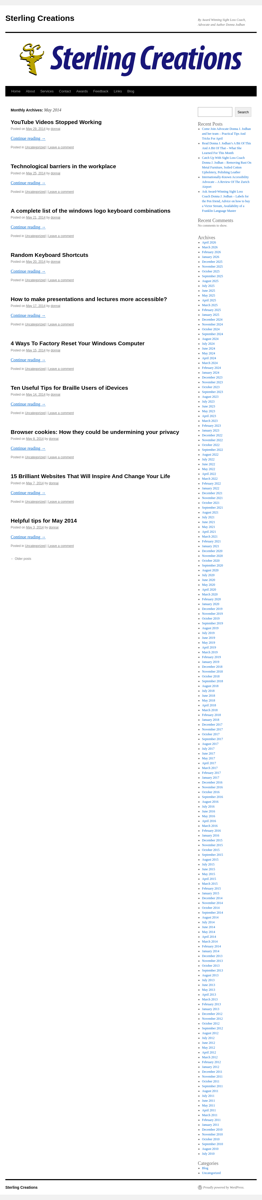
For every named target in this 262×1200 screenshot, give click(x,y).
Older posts (21, 559)
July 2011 (208, 1096)
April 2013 (209, 994)
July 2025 (208, 286)
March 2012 (210, 1057)
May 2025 (208, 295)
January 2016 (210, 835)
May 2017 (208, 758)
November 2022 (212, 440)
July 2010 (208, 1154)
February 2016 (211, 830)
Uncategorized (35, 147)
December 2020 (212, 551)
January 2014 (210, 951)
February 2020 (211, 599)
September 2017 (212, 739)
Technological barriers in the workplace (63, 166)
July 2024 (208, 344)
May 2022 (208, 469)
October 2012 (211, 1023)
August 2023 (210, 397)
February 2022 (211, 483)
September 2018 (212, 681)
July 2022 (208, 459)
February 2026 (211, 252)
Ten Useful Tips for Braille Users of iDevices (69, 388)
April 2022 (209, 474)
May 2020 (208, 585)
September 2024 (212, 334)
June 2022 (208, 464)
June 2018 (208, 696)
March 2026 (210, 247)
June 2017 (208, 753)
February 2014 (211, 946)
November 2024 (212, 324)
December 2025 (212, 262)
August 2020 (210, 570)
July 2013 (208, 980)
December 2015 (212, 840)
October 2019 (211, 618)
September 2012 (212, 1028)
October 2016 (211, 792)
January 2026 (210, 257)
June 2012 (208, 1043)
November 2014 (212, 903)
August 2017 (210, 744)
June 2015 (208, 869)
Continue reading (28, 138)
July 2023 (208, 401)
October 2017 (211, 734)
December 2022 (212, 435)
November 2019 (212, 614)
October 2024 (211, 329)
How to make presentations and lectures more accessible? (89, 299)
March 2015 (210, 884)
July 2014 (208, 922)
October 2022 (211, 445)
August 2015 (210, 859)
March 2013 (210, 999)
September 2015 (212, 855)
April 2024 (209, 358)
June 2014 (208, 927)
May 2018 (208, 700)
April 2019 (209, 647)
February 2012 (211, 1062)
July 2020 (208, 575)
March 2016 (210, 826)
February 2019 (211, 657)
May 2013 (208, 990)
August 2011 (210, 1091)
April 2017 (209, 763)
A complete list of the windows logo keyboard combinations (91, 211)
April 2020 (209, 589)
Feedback (100, 91)
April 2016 (209, 821)
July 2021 (208, 517)
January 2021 (210, 546)
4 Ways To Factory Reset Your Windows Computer (78, 343)
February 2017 (211, 773)
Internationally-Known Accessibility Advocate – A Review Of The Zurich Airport (225, 182)
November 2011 (212, 1076)
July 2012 (208, 1038)
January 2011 (210, 1125)
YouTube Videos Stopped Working (56, 122)
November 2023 (212, 382)
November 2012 (212, 1019)
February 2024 (211, 368)
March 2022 (210, 479)
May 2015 (208, 874)
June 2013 (208, 985)
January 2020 (210, 604)
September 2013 (212, 970)
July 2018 (208, 691)
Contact (65, 91)
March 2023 (210, 421)
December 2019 (212, 609)
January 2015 (210, 893)
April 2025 (209, 300)
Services (47, 91)
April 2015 (209, 879)
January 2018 (210, 720)
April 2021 (209, 532)
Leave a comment (61, 147)
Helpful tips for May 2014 (44, 521)
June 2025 (208, 290)
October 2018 (211, 676)
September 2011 (212, 1086)
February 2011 (211, 1120)
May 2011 (208, 1105)
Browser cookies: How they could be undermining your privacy (95, 432)
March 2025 (210, 305)
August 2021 (210, 512)
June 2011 (208, 1100)
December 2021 (212, 493)
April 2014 (209, 937)
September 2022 (212, 450)
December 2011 (212, 1072)
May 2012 (208, 1047)
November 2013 (212, 961)
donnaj (55, 129)
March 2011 (210, 1115)
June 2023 (208, 406)
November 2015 (212, 845)
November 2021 (212, 498)
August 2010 (210, 1149)
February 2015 (211, 888)
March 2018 (210, 710)
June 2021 (208, 522)
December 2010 (212, 1129)
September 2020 (212, 565)
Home (16, 91)
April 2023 (209, 416)
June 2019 (208, 638)
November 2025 (212, 266)
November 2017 (212, 729)
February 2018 (211, 715)
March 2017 (210, 768)
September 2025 (212, 276)
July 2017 (208, 749)
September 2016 (212, 797)
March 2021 (210, 536)
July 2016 (208, 806)
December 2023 (212, 377)
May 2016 (208, 816)
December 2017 (212, 724)
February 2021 (211, 541)
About (30, 91)
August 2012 (210, 1033)
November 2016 (212, 787)
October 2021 (211, 503)
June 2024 (208, 348)
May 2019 (208, 642)
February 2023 (211, 426)
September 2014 (212, 912)
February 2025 (211, 310)
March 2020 (210, 594)
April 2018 (209, 705)
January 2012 (210, 1067)
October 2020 (211, 560)
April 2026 (209, 242)
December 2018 (212, 667)
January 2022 (210, 488)
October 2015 (211, 850)
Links (118, 91)
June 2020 (208, 580)
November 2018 (212, 671)
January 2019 (210, 662)
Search (243, 112)
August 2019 (210, 628)
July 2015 (208, 864)
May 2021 (208, 527)
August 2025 (210, 281)
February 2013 (211, 1004)
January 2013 (210, 1009)
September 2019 (212, 623)
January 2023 (210, 430)
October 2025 (211, 271)
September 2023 (212, 392)
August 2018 (210, 686)
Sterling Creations (39, 18)
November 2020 (212, 556)
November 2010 (212, 1134)
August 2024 (210, 339)
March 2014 (210, 941)
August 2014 (210, 917)
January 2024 (210, 372)
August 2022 (210, 454)
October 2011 (210, 1081)
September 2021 (212, 507)
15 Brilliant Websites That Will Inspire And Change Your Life (90, 476)
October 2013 (211, 966)
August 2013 (210, 975)
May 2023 (208, 411)
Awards (82, 91)
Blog (130, 91)
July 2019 (208, 633)
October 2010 (211, 1139)
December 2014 (212, 898)
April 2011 (209, 1110)
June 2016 (208, 811)
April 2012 (209, 1052)
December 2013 (212, 956)
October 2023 (211, 387)
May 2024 (208, 353)
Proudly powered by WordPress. (223, 1187)
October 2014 (211, 908)
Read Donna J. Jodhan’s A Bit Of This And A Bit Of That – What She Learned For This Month (226, 148)
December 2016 (212, 782)
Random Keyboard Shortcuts (49, 255)
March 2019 (210, 652)
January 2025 (210, 315)
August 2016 (210, 802)
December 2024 (212, 319)
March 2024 (210, 363)
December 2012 (212, 1014)
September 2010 (212, 1144)
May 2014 (208, 932)
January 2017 (210, 777)
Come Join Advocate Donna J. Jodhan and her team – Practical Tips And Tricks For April (226, 133)
